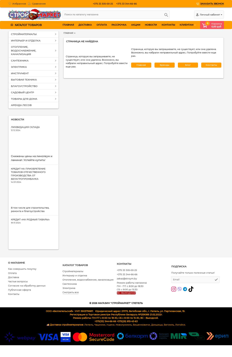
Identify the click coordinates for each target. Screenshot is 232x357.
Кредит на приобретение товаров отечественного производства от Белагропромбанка (28, 179)
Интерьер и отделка (75, 293)
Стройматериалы (73, 289)
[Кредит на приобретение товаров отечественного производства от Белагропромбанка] (33, 203)
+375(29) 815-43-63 (127, 339)
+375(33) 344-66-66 (105, 339)
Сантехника (70, 301)
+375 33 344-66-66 (127, 3)
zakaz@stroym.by (127, 296)
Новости (17, 119)
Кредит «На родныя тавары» (30, 231)
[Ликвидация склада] (33, 146)
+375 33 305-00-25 (104, 3)
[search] (116, 14)
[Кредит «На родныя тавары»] (33, 250)
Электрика (69, 306)
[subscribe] (195, 297)
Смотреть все (71, 310)
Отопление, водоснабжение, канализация (88, 297)
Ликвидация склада (25, 127)
